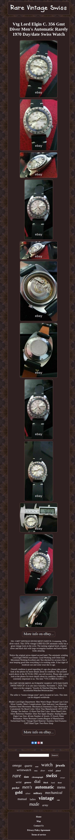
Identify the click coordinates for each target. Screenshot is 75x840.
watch (47, 764)
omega (16, 765)
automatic (44, 786)
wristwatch (24, 770)
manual (22, 799)
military (37, 793)
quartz (28, 765)
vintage (46, 798)
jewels (60, 765)
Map (39, 821)
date (26, 776)
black (45, 782)
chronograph (37, 777)
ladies (33, 799)
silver (27, 793)
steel (36, 766)
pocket (15, 787)
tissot (60, 783)
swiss (51, 775)
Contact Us (39, 826)
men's (27, 787)
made (34, 804)
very (36, 771)
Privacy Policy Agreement (38, 830)
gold (19, 792)
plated (58, 771)
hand (53, 782)
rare (16, 775)
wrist (18, 782)
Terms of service (38, 835)
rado (58, 800)
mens (61, 787)
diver (42, 770)
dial (37, 781)
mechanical (53, 793)
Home (38, 817)
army (45, 805)
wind (50, 770)
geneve (27, 782)
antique (62, 777)
